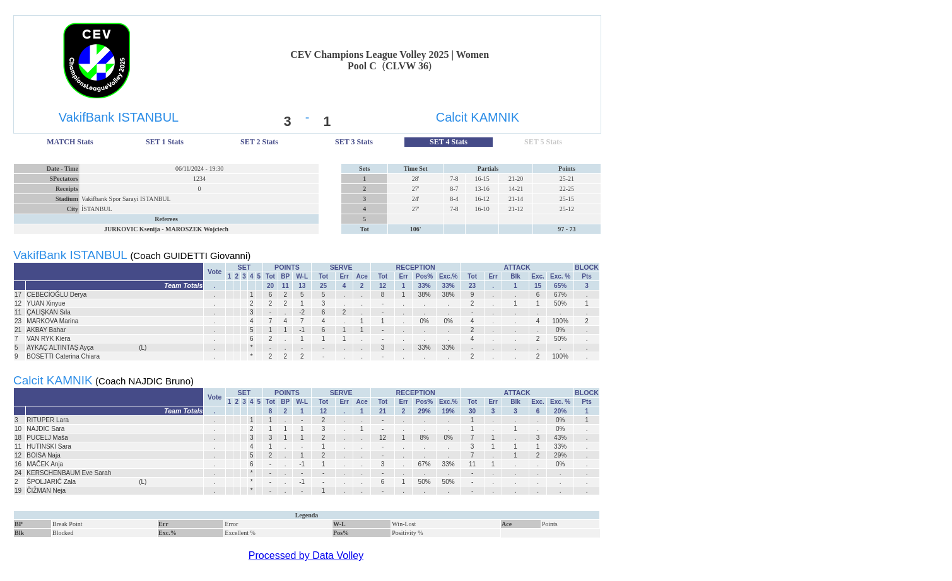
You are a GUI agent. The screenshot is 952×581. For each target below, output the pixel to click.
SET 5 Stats (543, 141)
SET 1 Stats (165, 141)
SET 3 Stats (354, 141)
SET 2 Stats (259, 141)
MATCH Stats (70, 141)
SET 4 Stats (448, 141)
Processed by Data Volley (306, 555)
